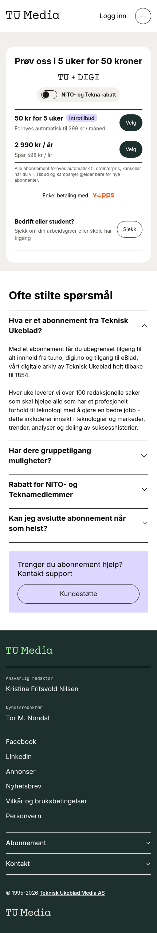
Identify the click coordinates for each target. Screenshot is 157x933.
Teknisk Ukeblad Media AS (72, 893)
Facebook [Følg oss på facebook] (21, 741)
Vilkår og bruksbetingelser (46, 801)
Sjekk (129, 229)
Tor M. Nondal (28, 718)
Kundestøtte (78, 594)
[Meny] (143, 16)
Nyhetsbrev (24, 786)
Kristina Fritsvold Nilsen (42, 689)
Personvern (23, 816)
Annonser (21, 771)
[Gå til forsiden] (29, 650)
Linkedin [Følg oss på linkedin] (19, 756)
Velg (131, 122)
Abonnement (78, 843)
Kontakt (78, 863)
